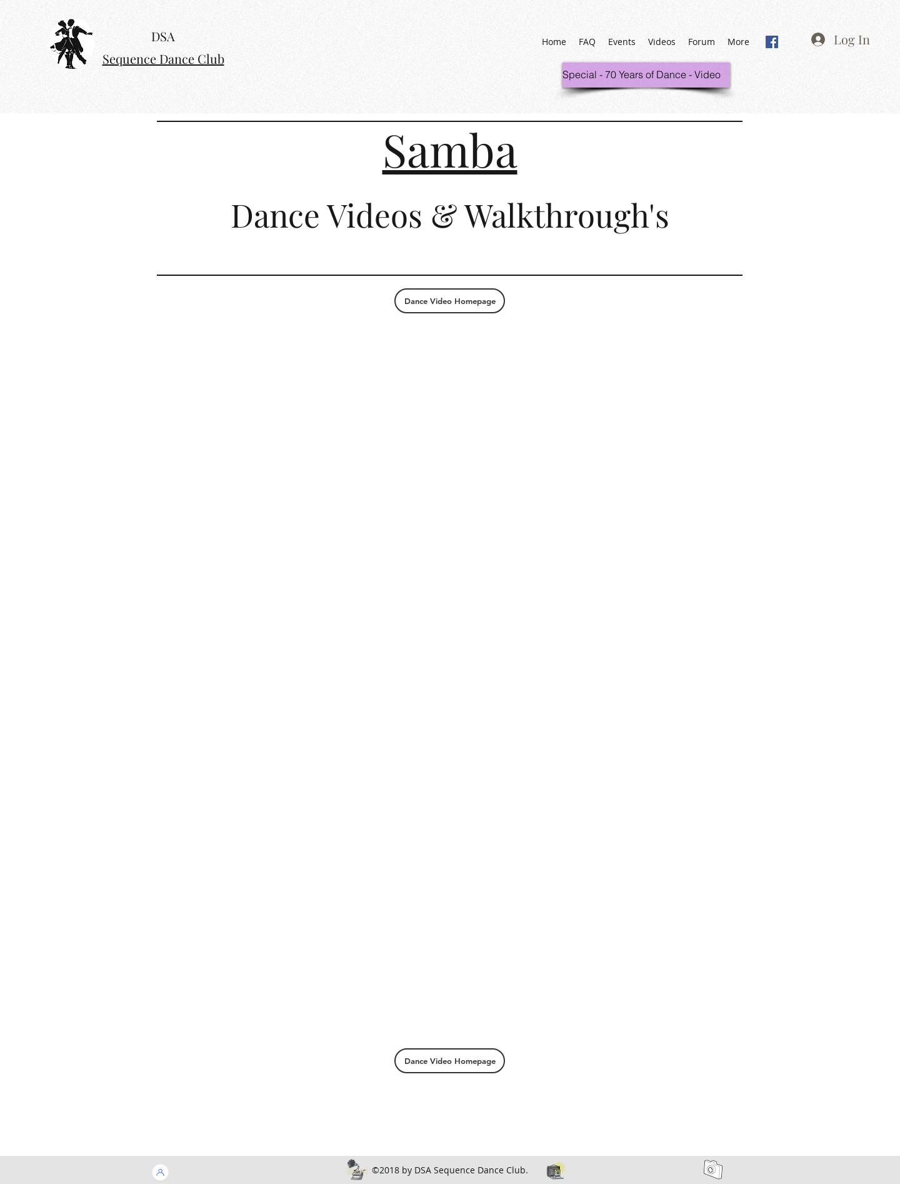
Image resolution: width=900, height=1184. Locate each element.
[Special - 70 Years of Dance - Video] (646, 75)
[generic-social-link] (772, 42)
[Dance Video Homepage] (449, 300)
